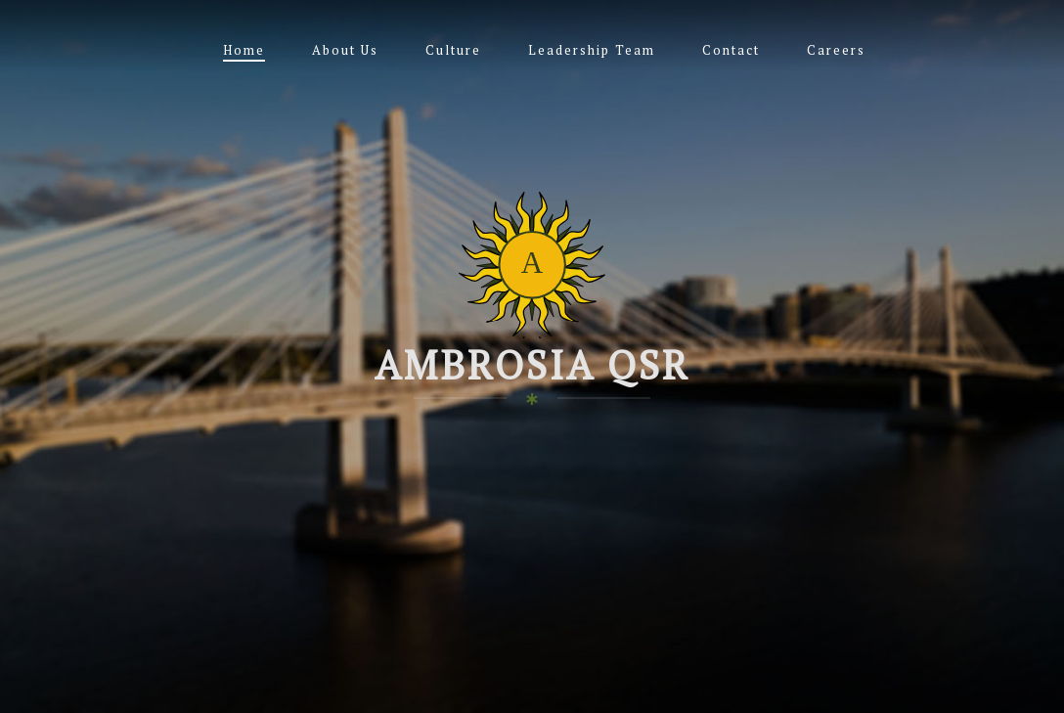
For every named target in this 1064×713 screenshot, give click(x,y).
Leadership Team (591, 50)
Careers (836, 50)
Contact (731, 50)
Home (244, 50)
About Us (345, 50)
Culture (453, 50)
